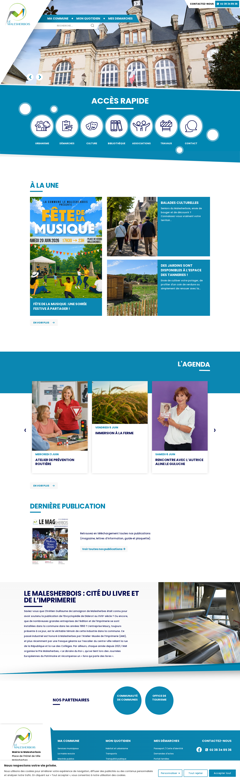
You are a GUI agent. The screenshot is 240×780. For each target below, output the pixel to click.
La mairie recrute (66, 756)
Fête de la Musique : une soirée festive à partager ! (60, 306)
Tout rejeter (195, 773)
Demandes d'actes (164, 756)
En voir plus (43, 322)
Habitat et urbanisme (117, 751)
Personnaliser (169, 773)
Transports (111, 756)
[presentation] (25, 430)
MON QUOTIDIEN (88, 18)
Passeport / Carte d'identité (168, 751)
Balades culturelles (180, 202)
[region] (120, 770)
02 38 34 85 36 (229, 3)
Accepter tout (222, 773)
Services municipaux (68, 751)
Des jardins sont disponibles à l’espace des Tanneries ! (181, 270)
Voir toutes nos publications (102, 549)
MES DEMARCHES (120, 18)
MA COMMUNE (57, 18)
